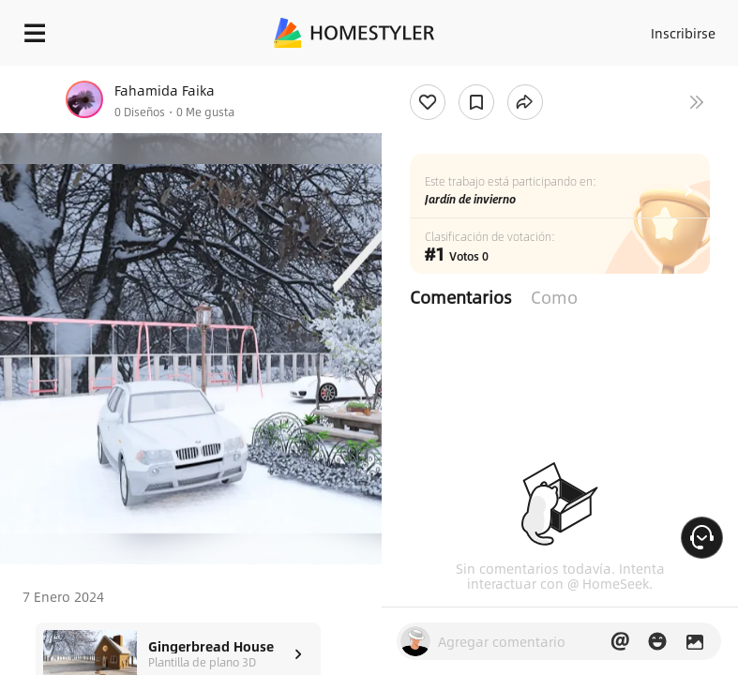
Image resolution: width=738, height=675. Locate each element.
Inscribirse (683, 32)
